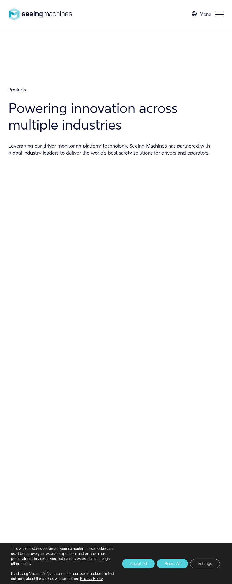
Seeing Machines (40, 14)
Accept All (134, 561)
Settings (204, 561)
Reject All (170, 561)
